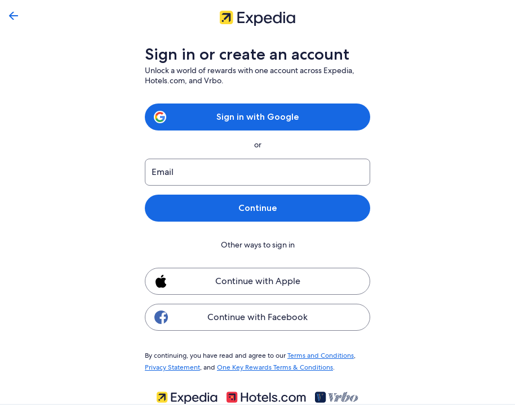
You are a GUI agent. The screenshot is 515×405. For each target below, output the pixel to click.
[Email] (257, 172)
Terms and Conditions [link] (315, 355)
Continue (257, 207)
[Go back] (13, 15)
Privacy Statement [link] (172, 366)
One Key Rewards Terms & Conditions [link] (271, 366)
